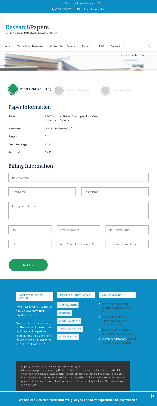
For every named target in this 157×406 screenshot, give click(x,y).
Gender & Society (68, 304)
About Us (87, 46)
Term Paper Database (30, 46)
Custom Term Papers (62, 46)
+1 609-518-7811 (64, 9)
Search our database (114, 339)
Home (59, 3)
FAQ (99, 3)
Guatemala (64, 312)
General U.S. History (69, 320)
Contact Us (117, 46)
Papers (27, 27)
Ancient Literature (68, 336)
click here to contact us (93, 9)
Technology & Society (70, 328)
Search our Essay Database (79, 3)
